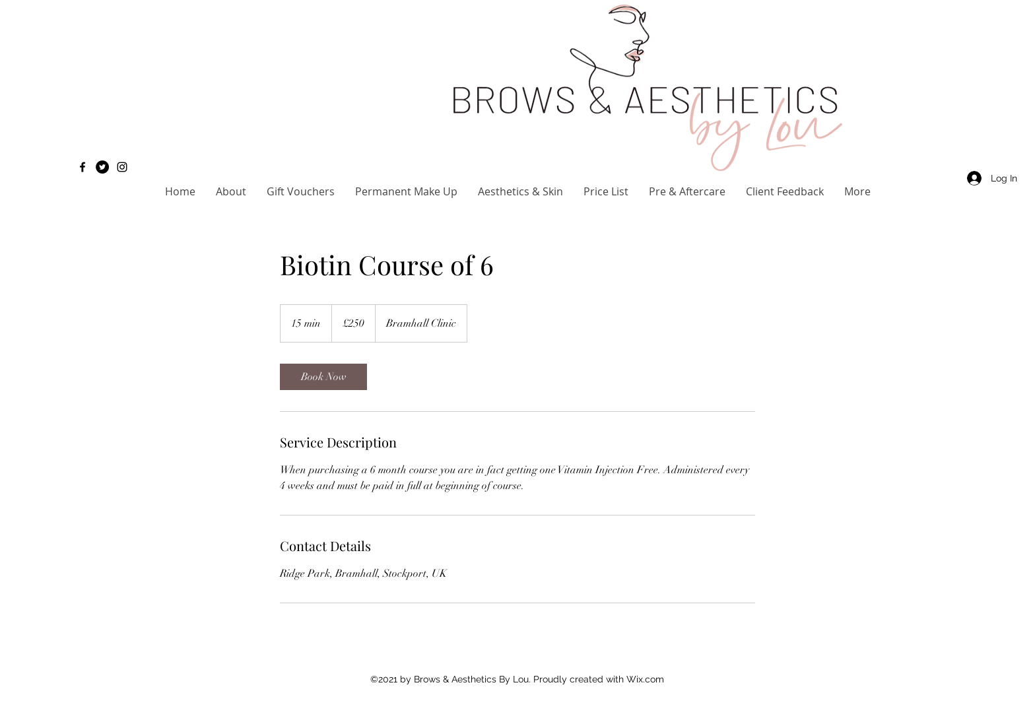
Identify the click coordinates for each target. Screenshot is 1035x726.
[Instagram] (122, 167)
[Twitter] (102, 167)
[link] (323, 377)
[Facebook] (82, 167)
